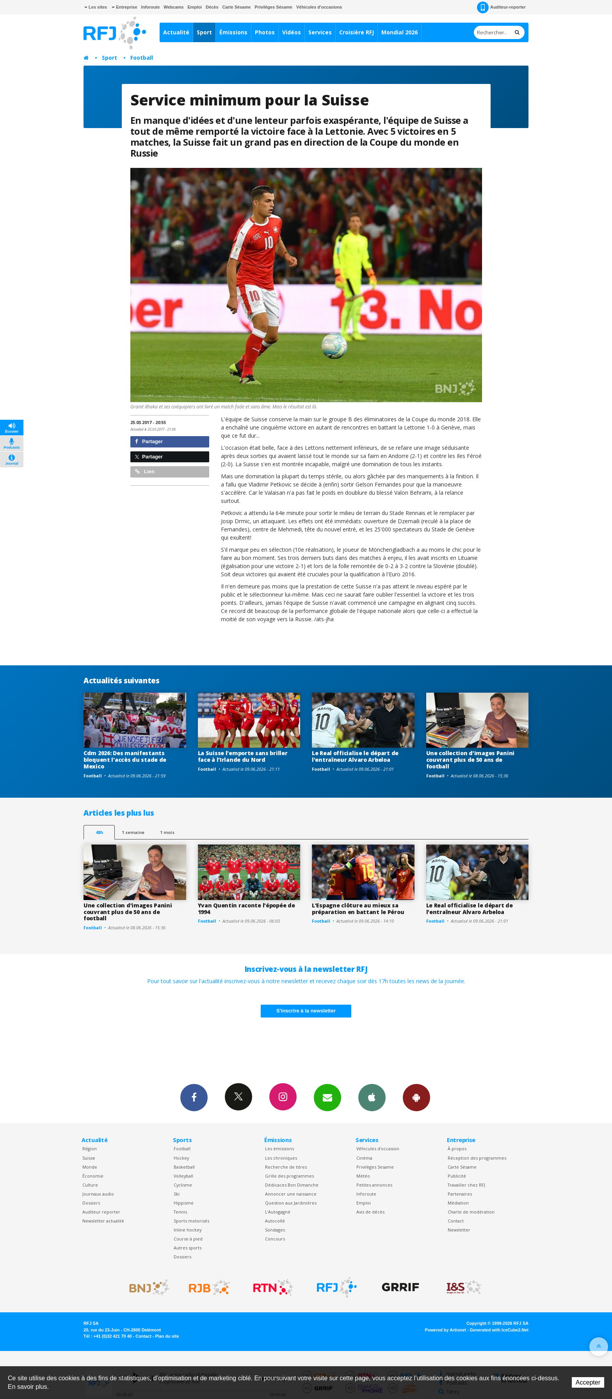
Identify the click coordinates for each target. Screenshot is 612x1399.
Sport (204, 32)
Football (141, 57)
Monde (89, 1166)
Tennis (180, 1211)
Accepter (588, 1382)
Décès (212, 7)
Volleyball (183, 1175)
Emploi (194, 7)
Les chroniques (281, 1157)
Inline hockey (187, 1229)
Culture (90, 1184)
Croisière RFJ (356, 32)
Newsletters (327, 1097)
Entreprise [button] (124, 7)
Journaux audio (98, 1193)
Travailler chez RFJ (466, 1184)
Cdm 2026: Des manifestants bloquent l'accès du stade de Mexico (125, 759)
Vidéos (291, 32)
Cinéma (364, 1157)
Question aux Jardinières (291, 1202)
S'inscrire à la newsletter (306, 1011)
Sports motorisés (191, 1220)
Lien (145, 471)
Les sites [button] (95, 7)
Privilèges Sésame (273, 7)
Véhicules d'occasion (377, 1148)
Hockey (181, 1157)
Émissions (233, 32)
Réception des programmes (477, 1157)
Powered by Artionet (445, 1330)
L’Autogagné (277, 1211)
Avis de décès (370, 1211)
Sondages (275, 1229)
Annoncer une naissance (291, 1193)
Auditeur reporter (101, 1211)
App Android (416, 1097)
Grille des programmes (289, 1175)
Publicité (457, 1175)
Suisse (88, 1157)
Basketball (184, 1166)
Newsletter (459, 1229)
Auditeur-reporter (501, 7)
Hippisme (184, 1202)
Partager (149, 441)
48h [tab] (99, 832)
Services (320, 32)
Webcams (173, 7)
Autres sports (187, 1247)
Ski (177, 1193)
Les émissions (279, 1148)
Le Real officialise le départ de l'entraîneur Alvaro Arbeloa (355, 756)
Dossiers (91, 1202)
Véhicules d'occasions (319, 7)
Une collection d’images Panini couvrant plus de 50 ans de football (470, 759)
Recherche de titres (286, 1166)
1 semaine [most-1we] (133, 832)
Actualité (176, 32)
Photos (265, 32)
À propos (457, 1148)
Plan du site (167, 1336)
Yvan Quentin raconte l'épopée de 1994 (246, 909)
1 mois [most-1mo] (167, 832)
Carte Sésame (236, 7)
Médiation (458, 1202)
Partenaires (460, 1193)
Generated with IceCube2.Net (499, 1330)
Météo (363, 1175)
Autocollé (275, 1220)
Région (89, 1148)
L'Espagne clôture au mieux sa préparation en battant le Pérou (358, 909)
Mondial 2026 (399, 32)
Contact (456, 1220)
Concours (275, 1238)
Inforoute (150, 7)
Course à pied (188, 1238)
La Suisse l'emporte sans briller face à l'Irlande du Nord (243, 756)
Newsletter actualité (103, 1220)
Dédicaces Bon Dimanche (291, 1184)
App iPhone (372, 1097)
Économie (92, 1175)
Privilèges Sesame (375, 1166)
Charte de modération (471, 1211)
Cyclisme (183, 1184)
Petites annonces (374, 1184)
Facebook (194, 1097)
